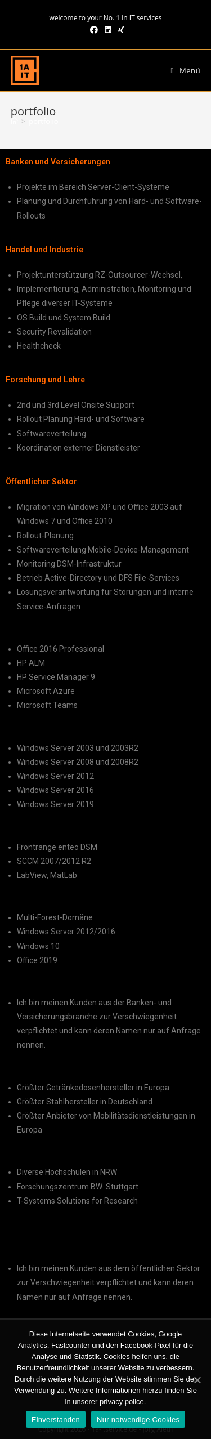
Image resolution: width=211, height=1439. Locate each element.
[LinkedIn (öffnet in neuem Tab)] (108, 30)
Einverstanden (56, 1419)
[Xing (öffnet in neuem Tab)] (119, 30)
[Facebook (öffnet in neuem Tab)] (94, 30)
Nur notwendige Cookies (138, 1419)
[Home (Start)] (14, 121)
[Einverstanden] (197, 1379)
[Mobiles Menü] (186, 70)
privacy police (122, 1401)
